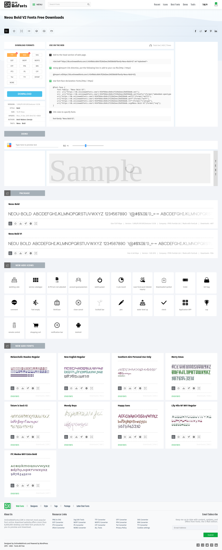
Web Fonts (20, 506)
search (88, 4)
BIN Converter (142, 522)
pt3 (12, 72)
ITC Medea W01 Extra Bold (24, 454)
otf (12, 66)
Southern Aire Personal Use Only (134, 357)
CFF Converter (100, 525)
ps (24, 72)
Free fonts (17, 4)
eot (11, 61)
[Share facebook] (195, 31)
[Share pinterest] (211, 31)
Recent (157, 5)
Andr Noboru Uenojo (24, 120)
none (12, 83)
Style (46, 506)
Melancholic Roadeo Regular (25, 357)
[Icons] (44, 31)
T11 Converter (142, 525)
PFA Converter (121, 522)
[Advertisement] (196, 84)
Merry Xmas (178, 357)
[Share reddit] (200, 31)
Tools (193, 5)
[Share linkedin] (216, 31)
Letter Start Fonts (83, 506)
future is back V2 (19, 405)
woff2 (37, 61)
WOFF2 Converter (101, 522)
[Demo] (21, 31)
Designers (34, 506)
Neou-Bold (14, 204)
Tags (56, 506)
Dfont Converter (58, 528)
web (24, 55)
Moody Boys (70, 405)
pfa (24, 66)
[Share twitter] (206, 31)
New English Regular (74, 357)
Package (67, 506)
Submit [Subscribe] (211, 535)
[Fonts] (51, 31)
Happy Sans (124, 405)
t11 (24, 77)
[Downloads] (20, 223)
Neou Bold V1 (15, 233)
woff (24, 61)
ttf (12, 55)
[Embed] (31, 223)
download (24, 94)
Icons (165, 5)
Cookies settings (143, 528)
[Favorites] (14, 31)
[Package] (36, 31)
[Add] (6, 31)
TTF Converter (100, 520)
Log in (205, 5)
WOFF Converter (80, 522)
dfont (37, 77)
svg (37, 55)
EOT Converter (57, 522)
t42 (12, 77)
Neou (18, 123)
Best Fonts (175, 5)
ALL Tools (98, 528)
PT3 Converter (57, 525)
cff (37, 72)
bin (37, 66)
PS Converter (78, 525)
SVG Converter (142, 520)
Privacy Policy (121, 528)
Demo (185, 5)
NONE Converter (80, 528)
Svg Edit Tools (79, 520)
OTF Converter (121, 520)
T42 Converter (121, 525)
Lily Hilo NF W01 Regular (184, 405)
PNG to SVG (56, 520)
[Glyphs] (29, 31)
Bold (18, 108)
